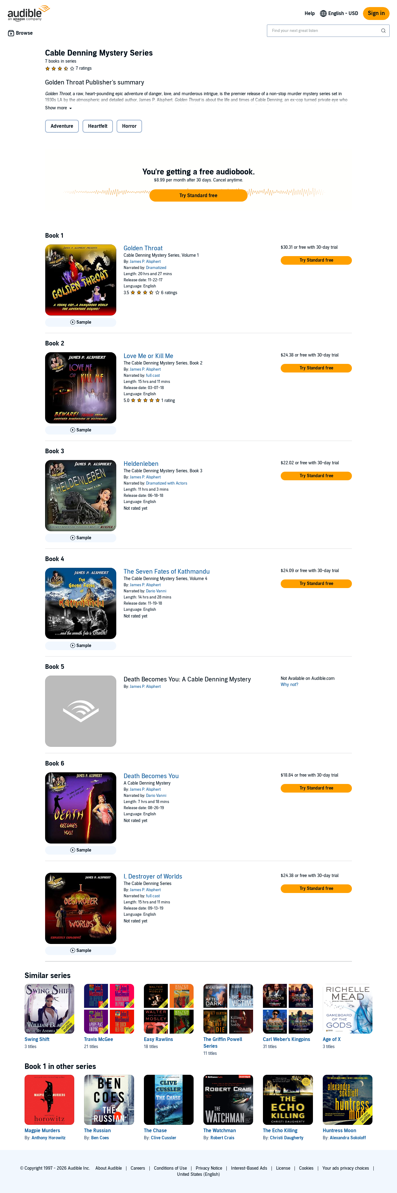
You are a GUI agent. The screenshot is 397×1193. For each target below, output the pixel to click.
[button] (59, 108)
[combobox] (328, 31)
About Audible (108, 1168)
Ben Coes (100, 1137)
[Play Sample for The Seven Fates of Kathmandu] (80, 645)
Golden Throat (143, 248)
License (283, 1168)
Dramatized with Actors (166, 483)
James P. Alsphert (145, 261)
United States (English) (198, 1174)
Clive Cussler (163, 1137)
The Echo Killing (280, 1131)
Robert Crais (222, 1137)
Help (310, 13)
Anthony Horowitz (48, 1137)
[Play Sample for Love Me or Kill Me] (80, 430)
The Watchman (219, 1131)
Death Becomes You (151, 776)
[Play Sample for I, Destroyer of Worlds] (80, 950)
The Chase (155, 1131)
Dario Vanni (156, 591)
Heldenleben (141, 464)
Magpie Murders (42, 1131)
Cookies (306, 1168)
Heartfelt (97, 126)
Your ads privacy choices (345, 1168)
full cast (153, 375)
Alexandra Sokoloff (348, 1137)
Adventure (62, 126)
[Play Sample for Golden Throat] (80, 322)
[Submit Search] (384, 31)
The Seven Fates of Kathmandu (167, 571)
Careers (138, 1168)
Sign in (376, 13)
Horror (129, 126)
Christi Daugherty (286, 1137)
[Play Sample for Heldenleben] (80, 538)
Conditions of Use (170, 1168)
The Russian (97, 1131)
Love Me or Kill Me (148, 356)
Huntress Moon (339, 1131)
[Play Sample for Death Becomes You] (80, 850)
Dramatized (156, 267)
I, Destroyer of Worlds (153, 876)
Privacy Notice (209, 1168)
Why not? (290, 684)
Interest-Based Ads (249, 1168)
